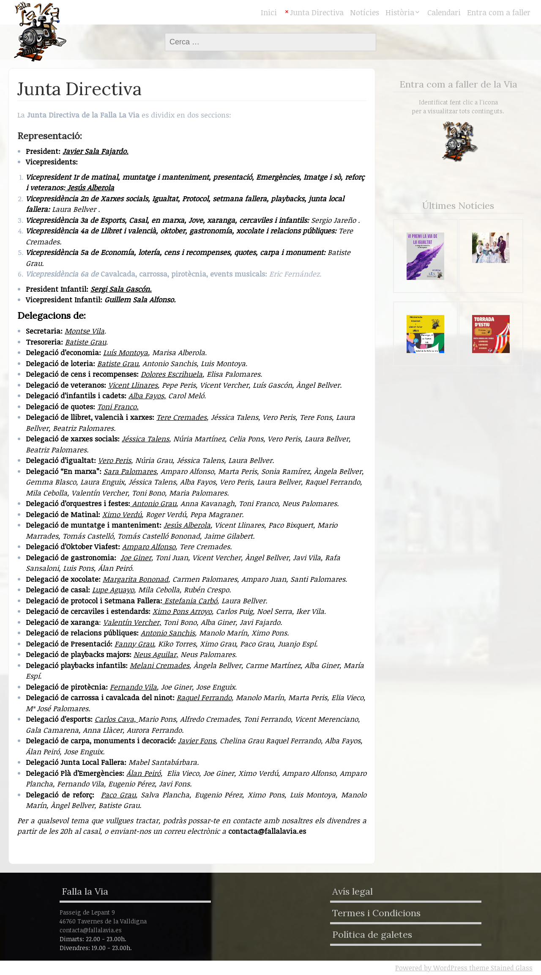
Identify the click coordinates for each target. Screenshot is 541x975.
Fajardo (112, 151)
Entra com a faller (498, 12)
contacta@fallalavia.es (267, 831)
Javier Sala (81, 151)
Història (399, 12)
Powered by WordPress (431, 967)
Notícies (364, 12)
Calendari (444, 12)
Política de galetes (372, 934)
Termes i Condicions (376, 913)
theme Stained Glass (500, 967)
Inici (269, 12)
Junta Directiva (317, 12)
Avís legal (352, 891)
